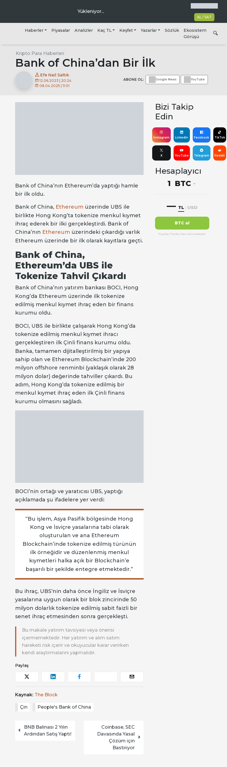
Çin (23, 707)
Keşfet (126, 30)
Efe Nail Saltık (52, 75)
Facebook (201, 134)
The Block (46, 694)
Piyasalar (60, 30)
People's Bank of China (64, 707)
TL (181, 207)
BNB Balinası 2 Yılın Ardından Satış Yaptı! (44, 730)
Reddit (219, 152)
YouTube (182, 152)
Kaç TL (104, 30)
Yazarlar (149, 30)
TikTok (219, 134)
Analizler (84, 30)
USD (192, 207)
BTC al (182, 223)
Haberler (34, 30)
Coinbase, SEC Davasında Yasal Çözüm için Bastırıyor (119, 737)
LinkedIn (181, 134)
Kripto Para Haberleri (40, 53)
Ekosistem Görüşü (195, 33)
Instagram (161, 134)
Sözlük (172, 30)
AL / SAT (204, 17)
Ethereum (69, 207)
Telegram (201, 152)
